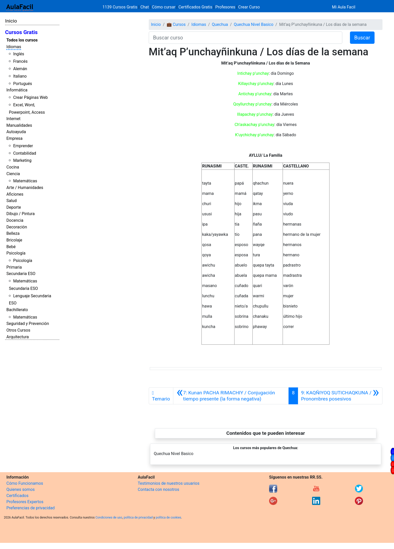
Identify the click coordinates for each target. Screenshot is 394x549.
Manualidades (19, 125)
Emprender (23, 145)
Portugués (22, 83)
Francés (20, 61)
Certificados (17, 495)
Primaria (14, 267)
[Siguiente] (340, 395)
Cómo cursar (163, 7)
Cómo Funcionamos (24, 483)
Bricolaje (14, 240)
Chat (144, 7)
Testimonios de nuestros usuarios (168, 483)
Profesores (225, 7)
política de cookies (168, 517)
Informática (16, 90)
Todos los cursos (22, 40)
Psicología (15, 253)
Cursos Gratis (21, 32)
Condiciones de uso (108, 517)
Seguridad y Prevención (27, 323)
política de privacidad (138, 517)
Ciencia (13, 173)
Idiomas (13, 46)
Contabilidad (24, 153)
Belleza (12, 233)
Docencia (14, 220)
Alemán (20, 68)
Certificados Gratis (195, 7)
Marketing (22, 160)
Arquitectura (17, 336)
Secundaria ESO (20, 273)
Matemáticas (25, 180)
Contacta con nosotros (158, 489)
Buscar (362, 38)
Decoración (16, 227)
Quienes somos (20, 489)
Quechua (220, 24)
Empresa (14, 138)
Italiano (20, 76)
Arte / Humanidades (24, 187)
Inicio (11, 21)
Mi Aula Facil (343, 7)
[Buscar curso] (245, 37)
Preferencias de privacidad (30, 507)
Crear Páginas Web (30, 97)
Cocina (12, 167)
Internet (13, 118)
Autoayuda (16, 131)
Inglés (18, 53)
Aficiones (14, 194)
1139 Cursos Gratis (120, 7)
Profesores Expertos (24, 501)
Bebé (11, 246)
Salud (11, 200)
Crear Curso (249, 7)
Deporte (13, 207)
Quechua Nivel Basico (253, 24)
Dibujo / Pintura (20, 213)
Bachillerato (17, 309)
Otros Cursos (18, 330)
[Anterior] (231, 395)
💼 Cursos (176, 24)
